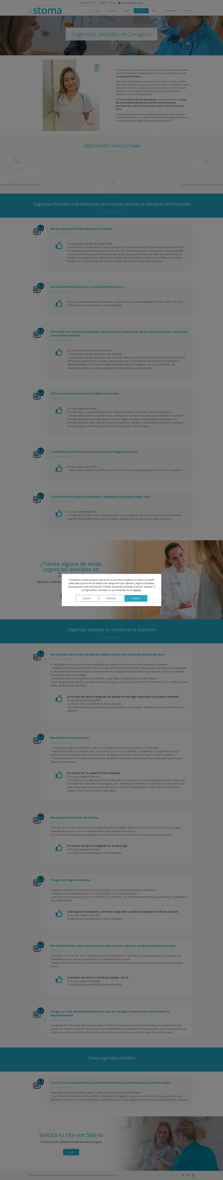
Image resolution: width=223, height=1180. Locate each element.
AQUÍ (75, 586)
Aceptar (136, 598)
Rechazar (111, 598)
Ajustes (137, 590)
